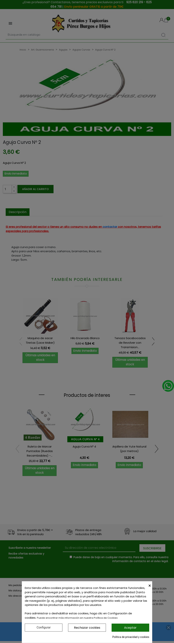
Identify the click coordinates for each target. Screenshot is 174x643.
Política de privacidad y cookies (130, 636)
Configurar (44, 627)
